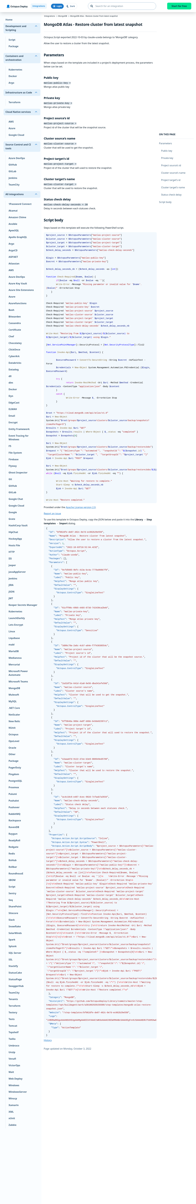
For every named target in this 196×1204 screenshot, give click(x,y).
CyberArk (14, 356)
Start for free (179, 6)
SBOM (12, 880)
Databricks (15, 362)
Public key (166, 150)
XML (11, 1111)
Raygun (13, 833)
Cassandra (15, 323)
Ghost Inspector (18, 472)
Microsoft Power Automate (18, 673)
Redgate (13, 847)
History (48, 1038)
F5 (10, 446)
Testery (13, 1012)
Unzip (12, 1052)
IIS (10, 558)
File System (15, 452)
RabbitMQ (14, 814)
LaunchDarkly (17, 618)
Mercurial (14, 664)
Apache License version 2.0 (81, 505)
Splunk (13, 946)
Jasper (12, 565)
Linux (12, 631)
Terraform (14, 102)
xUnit (12, 1118)
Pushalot (14, 800)
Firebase (13, 459)
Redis (12, 853)
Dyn (11, 396)
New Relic (14, 721)
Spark (12, 939)
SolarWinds (15, 933)
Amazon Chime (17, 217)
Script (12, 39)
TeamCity (14, 184)
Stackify (13, 966)
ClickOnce (14, 349)
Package (13, 46)
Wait (11, 1072)
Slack (12, 919)
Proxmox (14, 787)
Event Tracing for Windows (19, 437)
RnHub (13, 860)
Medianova (15, 657)
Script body (165, 202)
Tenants (13, 999)
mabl (11, 644)
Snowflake (15, 926)
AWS (11, 121)
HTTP (12, 552)
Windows (14, 1085)
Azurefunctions (17, 303)
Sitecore (13, 913)
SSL (11, 959)
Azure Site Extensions (21, 290)
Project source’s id (171, 165)
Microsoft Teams (18, 681)
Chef (11, 336)
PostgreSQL (15, 780)
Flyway (13, 465)
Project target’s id (170, 180)
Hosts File (14, 545)
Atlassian (14, 263)
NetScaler (14, 714)
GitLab (12, 171)
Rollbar (13, 866)
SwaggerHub (16, 986)
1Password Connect (20, 204)
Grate (12, 519)
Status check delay (171, 194)
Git (10, 479)
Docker (13, 76)
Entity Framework (19, 429)
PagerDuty (15, 767)
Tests (12, 1019)
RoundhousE (16, 873)
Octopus (13, 734)
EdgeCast (14, 402)
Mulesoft (14, 694)
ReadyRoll (14, 840)
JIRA (11, 585)
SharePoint (15, 906)
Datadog (14, 369)
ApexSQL (14, 230)
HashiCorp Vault (18, 525)
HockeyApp (15, 538)
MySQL (13, 701)
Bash (11, 310)
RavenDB (14, 827)
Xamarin (14, 1105)
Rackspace (15, 820)
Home (8, 19)
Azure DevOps (17, 158)
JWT (11, 598)
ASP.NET (13, 257)
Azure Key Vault (18, 283)
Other (12, 754)
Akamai (13, 210)
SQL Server (15, 953)
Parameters (165, 143)
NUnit (12, 727)
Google (13, 512)
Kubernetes (15, 69)
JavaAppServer (17, 571)
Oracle (12, 747)
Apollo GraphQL (18, 237)
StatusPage (15, 979)
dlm (11, 382)
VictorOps (14, 1065)
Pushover (14, 807)
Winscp (13, 1098)
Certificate (15, 329)
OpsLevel (14, 741)
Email (12, 415)
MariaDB (14, 651)
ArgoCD (13, 250)
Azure (12, 128)
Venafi (12, 1058)
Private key (167, 158)
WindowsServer (18, 1091)
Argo (11, 82)
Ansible (13, 224)
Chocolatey (15, 343)
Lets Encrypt (16, 624)
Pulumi (13, 794)
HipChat (13, 532)
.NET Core (14, 708)
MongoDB (14, 688)
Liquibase (14, 638)
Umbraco (14, 1045)
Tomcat (13, 1025)
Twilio (12, 1039)
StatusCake (15, 972)
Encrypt (13, 422)
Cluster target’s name (173, 187)
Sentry (12, 893)
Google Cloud (16, 135)
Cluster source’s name (173, 172)
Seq (11, 900)
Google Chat (16, 499)
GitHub (13, 164)
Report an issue (52, 511)
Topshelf (13, 1032)
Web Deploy (15, 1078)
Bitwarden (15, 316)
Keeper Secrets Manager (23, 605)
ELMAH (13, 409)
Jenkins (13, 178)
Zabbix (12, 1125)
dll (10, 376)
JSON (11, 591)
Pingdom (14, 774)
